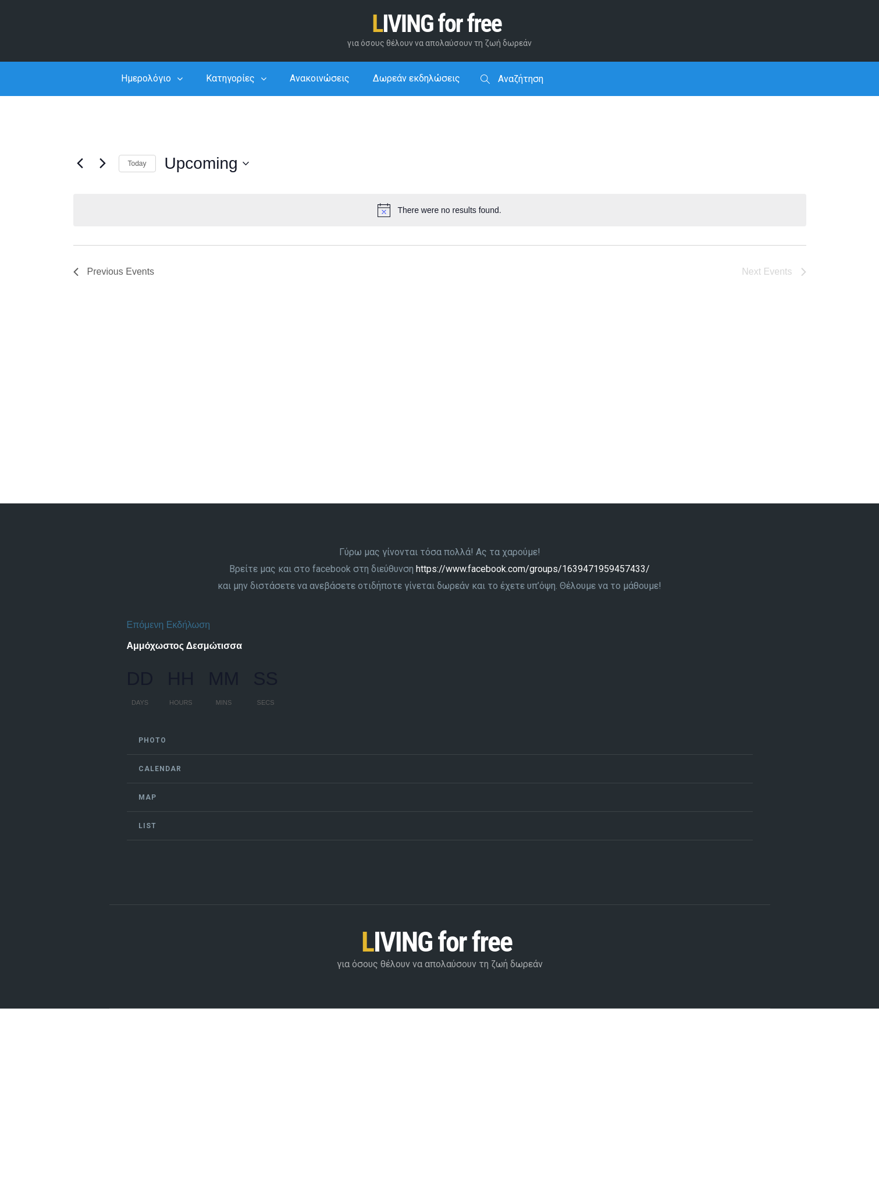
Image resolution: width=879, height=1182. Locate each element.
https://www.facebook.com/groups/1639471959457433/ (533, 569)
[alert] (439, 210)
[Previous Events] (80, 164)
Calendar (160, 769)
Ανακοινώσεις (320, 78)
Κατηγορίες (230, 78)
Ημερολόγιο (146, 78)
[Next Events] (103, 164)
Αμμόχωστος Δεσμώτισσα (185, 646)
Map (147, 797)
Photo (152, 740)
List (147, 826)
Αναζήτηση (512, 80)
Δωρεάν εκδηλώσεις (416, 78)
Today (137, 164)
